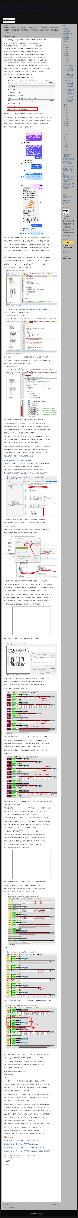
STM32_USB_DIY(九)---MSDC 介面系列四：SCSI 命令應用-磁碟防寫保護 (27, 1151)
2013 (65, 134)
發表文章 (6, 19)
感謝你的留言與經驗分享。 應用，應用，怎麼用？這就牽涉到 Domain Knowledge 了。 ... (68, 161)
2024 (65, 51)
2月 (67, 114)
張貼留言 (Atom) (11, 1207)
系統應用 (10, 1157)
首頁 (31, 1204)
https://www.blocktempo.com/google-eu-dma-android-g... (68, 154)
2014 (65, 132)
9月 (67, 104)
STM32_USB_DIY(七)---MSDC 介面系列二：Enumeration (22, 1144)
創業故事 (65, 37)
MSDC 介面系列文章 (13, 43)
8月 (67, 106)
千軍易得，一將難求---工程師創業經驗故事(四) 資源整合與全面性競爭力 (69, 84)
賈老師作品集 (66, 35)
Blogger (45, 1214)
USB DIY (19, 1157)
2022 (65, 55)
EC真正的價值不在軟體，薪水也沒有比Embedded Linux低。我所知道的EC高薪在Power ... (68, 169)
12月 (67, 59)
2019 (65, 121)
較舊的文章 (55, 1204)
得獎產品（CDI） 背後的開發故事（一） (68, 197)
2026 (65, 47)
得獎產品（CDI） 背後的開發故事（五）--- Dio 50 (68, 202)
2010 (65, 140)
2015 (65, 130)
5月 (67, 112)
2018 (65, 123)
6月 (67, 110)
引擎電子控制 (66, 33)
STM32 (14, 1157)
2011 (65, 138)
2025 (65, 49)
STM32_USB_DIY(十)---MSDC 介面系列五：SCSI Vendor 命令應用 (69, 92)
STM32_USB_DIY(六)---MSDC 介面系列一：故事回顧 (21, 1140)
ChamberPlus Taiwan (67, 217)
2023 (65, 53)
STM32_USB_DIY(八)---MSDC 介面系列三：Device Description (24, 1147)
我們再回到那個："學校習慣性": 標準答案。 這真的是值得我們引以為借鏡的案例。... (68, 185)
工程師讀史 (65, 39)
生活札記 (65, 28)
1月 (67, 117)
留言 (5, 21)
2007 (65, 146)
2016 (65, 128)
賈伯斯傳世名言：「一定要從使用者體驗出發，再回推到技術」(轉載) (69, 68)
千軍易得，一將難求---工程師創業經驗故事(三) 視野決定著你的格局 (69, 99)
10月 (67, 63)
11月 (67, 61)
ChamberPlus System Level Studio (23, 7)
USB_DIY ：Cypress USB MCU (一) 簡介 (69, 74)
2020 (65, 119)
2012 (65, 136)
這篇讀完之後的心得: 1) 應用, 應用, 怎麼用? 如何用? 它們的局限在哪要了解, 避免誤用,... (68, 177)
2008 (65, 144)
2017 (65, 125)
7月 (67, 108)
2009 (65, 142)
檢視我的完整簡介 (67, 235)
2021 (65, 58)
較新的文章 (7, 1204)
